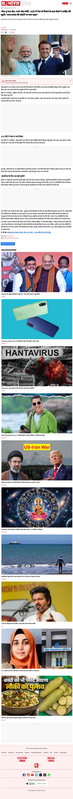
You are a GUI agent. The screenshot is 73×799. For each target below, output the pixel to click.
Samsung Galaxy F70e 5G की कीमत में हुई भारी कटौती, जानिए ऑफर (20, 341)
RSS (51, 752)
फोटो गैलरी (3, 390)
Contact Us (11, 752)
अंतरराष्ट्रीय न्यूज (4, 29)
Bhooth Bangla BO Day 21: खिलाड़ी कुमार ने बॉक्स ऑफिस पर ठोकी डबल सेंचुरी (23, 435)
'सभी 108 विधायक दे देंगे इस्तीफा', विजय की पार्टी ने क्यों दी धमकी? (18, 623)
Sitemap (27, 752)
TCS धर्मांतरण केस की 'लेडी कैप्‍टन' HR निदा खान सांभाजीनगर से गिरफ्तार (20, 670)
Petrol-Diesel (63, 752)
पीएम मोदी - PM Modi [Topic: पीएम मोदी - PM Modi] (8, 244)
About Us (3, 752)
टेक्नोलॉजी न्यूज (3, 343)
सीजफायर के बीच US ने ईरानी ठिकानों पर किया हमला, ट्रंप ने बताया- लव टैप (20, 482)
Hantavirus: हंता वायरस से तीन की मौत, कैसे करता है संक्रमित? (18, 388)
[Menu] (70, 3)
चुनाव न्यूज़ (3, 296)
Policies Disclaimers (36, 752)
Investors (46, 752)
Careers (56, 752)
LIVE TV (65, 3)
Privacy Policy (19, 752)
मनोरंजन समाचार (4, 437)
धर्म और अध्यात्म (3, 531)
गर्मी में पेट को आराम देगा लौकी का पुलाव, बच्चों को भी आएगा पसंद (18, 718)
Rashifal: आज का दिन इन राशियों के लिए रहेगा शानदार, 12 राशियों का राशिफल (21, 529)
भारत (2, 626)
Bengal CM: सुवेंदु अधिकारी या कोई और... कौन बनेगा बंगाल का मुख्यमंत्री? (20, 294)
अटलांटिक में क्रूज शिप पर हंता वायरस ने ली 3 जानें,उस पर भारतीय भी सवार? (20, 576)
